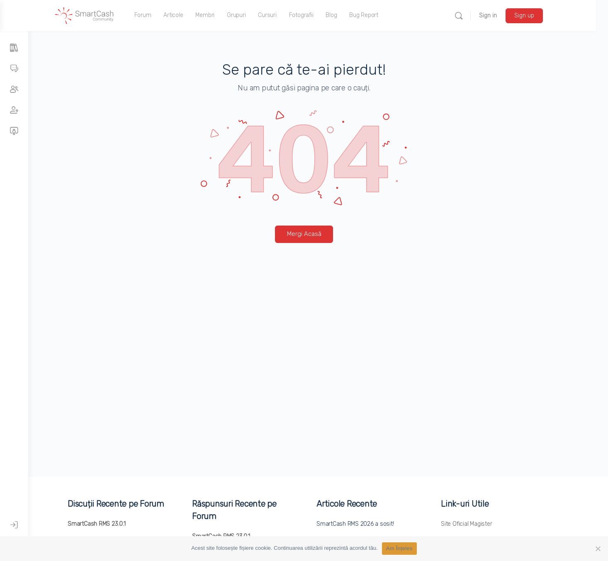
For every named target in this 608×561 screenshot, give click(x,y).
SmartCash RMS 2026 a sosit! (369, 523)
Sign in (508, 15)
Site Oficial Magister (480, 523)
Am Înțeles (399, 548)
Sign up (544, 15)
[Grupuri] (14, 89)
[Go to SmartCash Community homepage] (104, 15)
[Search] (478, 16)
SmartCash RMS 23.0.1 (111, 523)
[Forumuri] (14, 68)
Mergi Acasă (318, 234)
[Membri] (14, 110)
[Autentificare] (14, 525)
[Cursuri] (14, 131)
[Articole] (14, 48)
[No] (597, 548)
